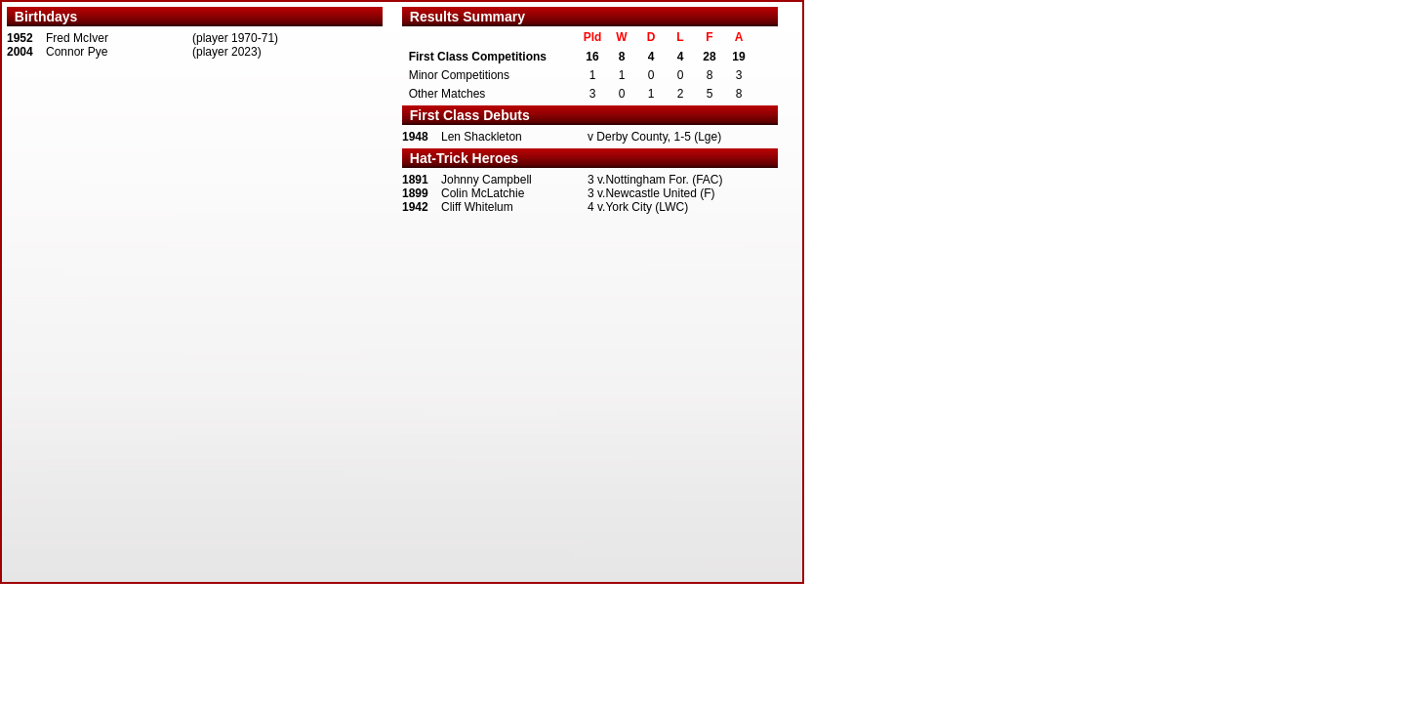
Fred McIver (77, 38)
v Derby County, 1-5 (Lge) (654, 137)
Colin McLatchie (482, 193)
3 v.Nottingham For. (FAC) (655, 179)
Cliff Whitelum (477, 207)
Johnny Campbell (486, 179)
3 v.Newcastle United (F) (651, 193)
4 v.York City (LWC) (638, 207)
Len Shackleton (481, 137)
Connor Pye (76, 52)
